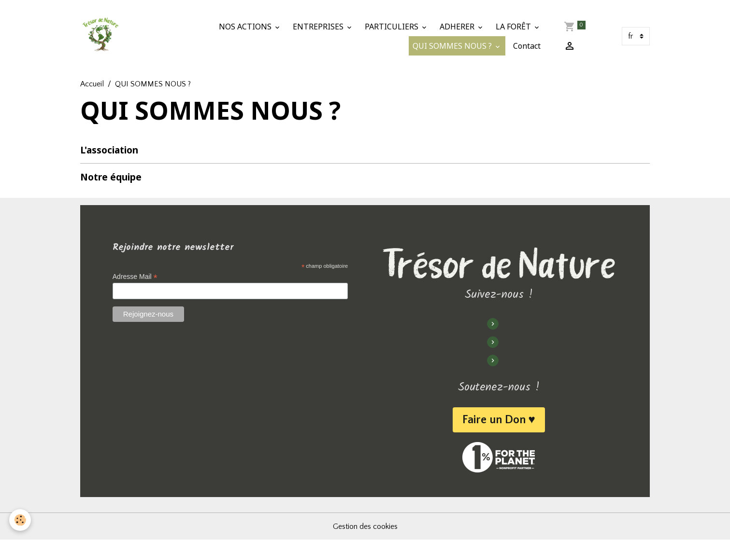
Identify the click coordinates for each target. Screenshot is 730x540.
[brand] (100, 36)
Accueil (92, 84)
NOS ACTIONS (246, 26)
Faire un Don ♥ (498, 420)
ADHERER (458, 26)
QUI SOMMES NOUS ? (453, 46)
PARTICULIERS (392, 26)
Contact (527, 46)
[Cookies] (20, 520)
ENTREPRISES (319, 26)
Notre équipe (111, 176)
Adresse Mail (135, 276)
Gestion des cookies (365, 526)
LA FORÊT (514, 26)
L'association (109, 149)
